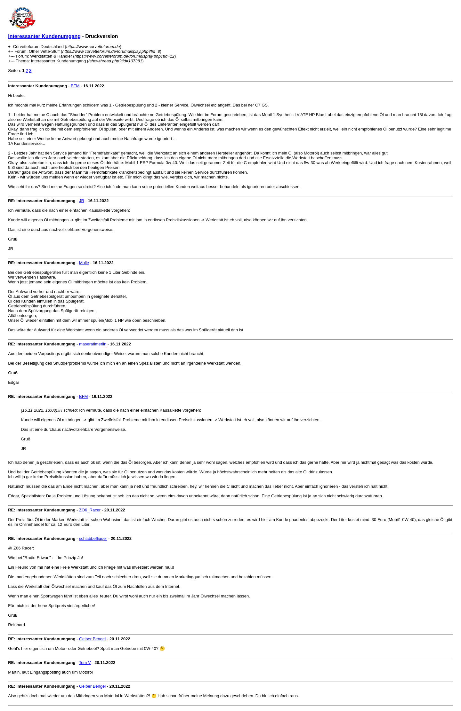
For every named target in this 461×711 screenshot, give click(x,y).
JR (81, 200)
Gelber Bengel (92, 638)
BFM (75, 85)
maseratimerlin (92, 344)
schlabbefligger (93, 538)
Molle (84, 262)
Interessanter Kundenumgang (44, 36)
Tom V (85, 662)
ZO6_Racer (90, 510)
